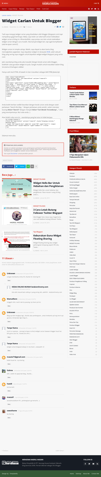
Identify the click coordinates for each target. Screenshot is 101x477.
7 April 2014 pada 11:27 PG (21, 397)
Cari (95, 3)
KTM (83, 343)
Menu (6, 3)
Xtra (83, 290)
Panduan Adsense (83, 287)
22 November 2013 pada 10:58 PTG (25, 312)
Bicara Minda (83, 246)
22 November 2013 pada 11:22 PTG (27, 328)
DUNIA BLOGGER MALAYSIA (83, 191)
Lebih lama (59, 451)
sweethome (12, 410)
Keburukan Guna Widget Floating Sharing (47, 237)
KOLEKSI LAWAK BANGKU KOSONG (83, 273)
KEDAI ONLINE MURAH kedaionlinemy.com (30, 287)
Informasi (83, 267)
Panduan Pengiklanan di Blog (83, 281)
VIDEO (83, 252)
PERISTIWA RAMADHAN (83, 334)
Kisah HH (83, 328)
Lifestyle (83, 173)
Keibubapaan (83, 232)
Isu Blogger (83, 299)
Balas (9, 280)
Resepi (21, 9)
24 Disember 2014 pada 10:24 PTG (21, 289)
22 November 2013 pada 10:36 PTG (27, 299)
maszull (10, 397)
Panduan (83, 176)
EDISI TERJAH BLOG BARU (83, 279)
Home (4, 9)
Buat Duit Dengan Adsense (83, 264)
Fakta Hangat (83, 188)
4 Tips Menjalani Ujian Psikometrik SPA (79, 156)
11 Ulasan (28, 27)
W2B (48, 52)
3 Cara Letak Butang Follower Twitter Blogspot (47, 211)
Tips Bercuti (83, 214)
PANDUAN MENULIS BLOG (83, 179)
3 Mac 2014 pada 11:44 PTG (20, 384)
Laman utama (6, 15)
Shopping (83, 203)
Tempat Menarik (83, 200)
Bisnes (83, 349)
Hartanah (83, 238)
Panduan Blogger (83, 325)
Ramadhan (83, 217)
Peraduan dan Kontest (83, 308)
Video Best (83, 255)
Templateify (14, 474)
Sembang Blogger (83, 185)
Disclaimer (14, 153)
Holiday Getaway (83, 241)
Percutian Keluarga (83, 331)
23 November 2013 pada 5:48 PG (34, 357)
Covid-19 (83, 258)
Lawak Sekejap (83, 270)
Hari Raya (83, 226)
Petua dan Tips (83, 322)
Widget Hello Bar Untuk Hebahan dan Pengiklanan (48, 184)
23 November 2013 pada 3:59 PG (27, 343)
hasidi (9, 384)
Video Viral (83, 355)
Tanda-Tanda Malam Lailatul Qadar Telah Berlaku (77, 94)
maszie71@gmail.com (16, 357)
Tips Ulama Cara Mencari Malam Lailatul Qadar (78, 106)
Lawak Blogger (83, 276)
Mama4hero (12, 299)
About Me (86, 474)
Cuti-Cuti (45, 9)
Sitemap (78, 474)
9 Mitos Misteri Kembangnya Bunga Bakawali (77, 118)
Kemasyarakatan (83, 317)
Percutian (83, 205)
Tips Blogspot (38, 232)
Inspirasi (83, 284)
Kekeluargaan (83, 194)
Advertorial (83, 211)
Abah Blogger (83, 340)
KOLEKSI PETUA (83, 311)
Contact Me (95, 474)
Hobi (38, 9)
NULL (83, 314)
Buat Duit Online (83, 197)
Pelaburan (83, 249)
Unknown (11, 273)
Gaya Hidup (13, 9)
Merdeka (83, 319)
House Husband (83, 182)
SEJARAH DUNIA (83, 305)
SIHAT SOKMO (83, 346)
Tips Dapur (30, 9)
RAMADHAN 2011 (83, 337)
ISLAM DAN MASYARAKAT (83, 302)
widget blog (83, 293)
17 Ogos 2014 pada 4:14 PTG (25, 411)
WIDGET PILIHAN (17, 15)
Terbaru (5, 451)
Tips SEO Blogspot (83, 223)
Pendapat (83, 296)
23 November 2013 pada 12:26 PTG (22, 370)
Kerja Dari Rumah (83, 208)
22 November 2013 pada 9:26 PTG (24, 273)
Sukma (10, 370)
